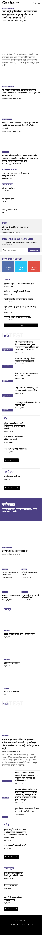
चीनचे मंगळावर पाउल (11, 885)
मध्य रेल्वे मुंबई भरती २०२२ (12, 476)
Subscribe (34, 250)
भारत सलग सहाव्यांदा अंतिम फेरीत (15, 449)
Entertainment (6, 119)
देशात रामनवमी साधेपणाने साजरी (15, 845)
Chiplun (24, 569)
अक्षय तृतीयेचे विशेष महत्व (9, 210)
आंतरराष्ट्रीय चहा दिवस (8, 188)
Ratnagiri (5, 569)
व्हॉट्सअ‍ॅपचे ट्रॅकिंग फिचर (12, 663)
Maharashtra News (7, 8)
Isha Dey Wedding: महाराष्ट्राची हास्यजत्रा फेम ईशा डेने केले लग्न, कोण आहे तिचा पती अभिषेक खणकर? (20, 126)
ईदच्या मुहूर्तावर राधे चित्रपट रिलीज (15, 551)
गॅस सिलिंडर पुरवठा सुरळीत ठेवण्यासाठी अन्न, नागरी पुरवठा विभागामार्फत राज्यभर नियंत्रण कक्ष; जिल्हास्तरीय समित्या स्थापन (21, 93)
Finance (6, 688)
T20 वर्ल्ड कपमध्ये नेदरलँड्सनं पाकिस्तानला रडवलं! (14, 438)
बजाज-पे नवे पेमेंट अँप (11, 692)
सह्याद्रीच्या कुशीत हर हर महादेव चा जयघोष (18, 299)
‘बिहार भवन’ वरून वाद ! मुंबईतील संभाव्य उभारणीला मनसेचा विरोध (26, 389)
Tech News (7, 630)
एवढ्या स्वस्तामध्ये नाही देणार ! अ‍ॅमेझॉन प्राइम (19, 634)
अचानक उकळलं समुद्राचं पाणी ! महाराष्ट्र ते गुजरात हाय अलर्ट (26, 359)
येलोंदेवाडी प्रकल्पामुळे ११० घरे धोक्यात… (17, 291)
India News (5, 152)
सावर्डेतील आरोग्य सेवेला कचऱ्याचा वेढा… (17, 317)
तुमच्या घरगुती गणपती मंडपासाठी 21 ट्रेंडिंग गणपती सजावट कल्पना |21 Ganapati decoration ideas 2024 (15, 833)
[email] (15, 250)
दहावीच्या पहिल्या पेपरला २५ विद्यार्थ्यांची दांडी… (20, 284)
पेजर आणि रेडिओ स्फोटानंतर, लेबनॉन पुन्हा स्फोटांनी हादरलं (13, 874)
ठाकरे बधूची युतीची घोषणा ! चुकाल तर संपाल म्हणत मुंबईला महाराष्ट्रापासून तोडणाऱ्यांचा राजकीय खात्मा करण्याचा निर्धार (19, 14)
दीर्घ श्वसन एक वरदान (8, 199)
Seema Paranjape (7, 21)
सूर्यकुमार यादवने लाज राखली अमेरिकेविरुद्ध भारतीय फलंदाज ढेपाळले (14, 426)
